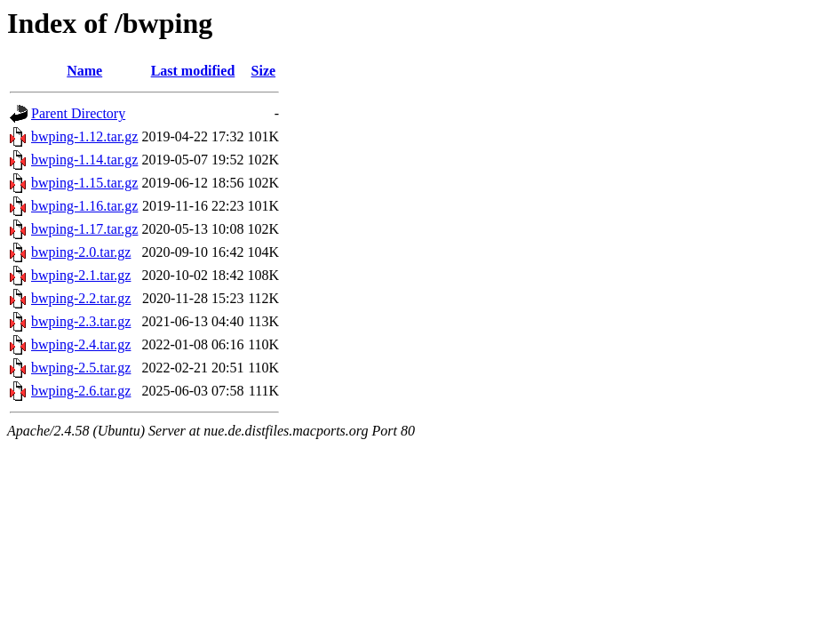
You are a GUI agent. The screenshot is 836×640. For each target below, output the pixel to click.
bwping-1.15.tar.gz (84, 182)
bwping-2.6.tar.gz (81, 390)
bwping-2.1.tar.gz (81, 275)
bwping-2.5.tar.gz (81, 367)
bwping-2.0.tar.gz (81, 252)
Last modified (193, 70)
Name (84, 70)
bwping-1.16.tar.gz (84, 205)
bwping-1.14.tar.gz (84, 159)
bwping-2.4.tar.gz (81, 344)
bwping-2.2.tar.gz (81, 298)
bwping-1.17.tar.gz (84, 228)
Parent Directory (78, 113)
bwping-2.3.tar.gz (81, 321)
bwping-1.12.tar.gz (84, 136)
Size (263, 70)
